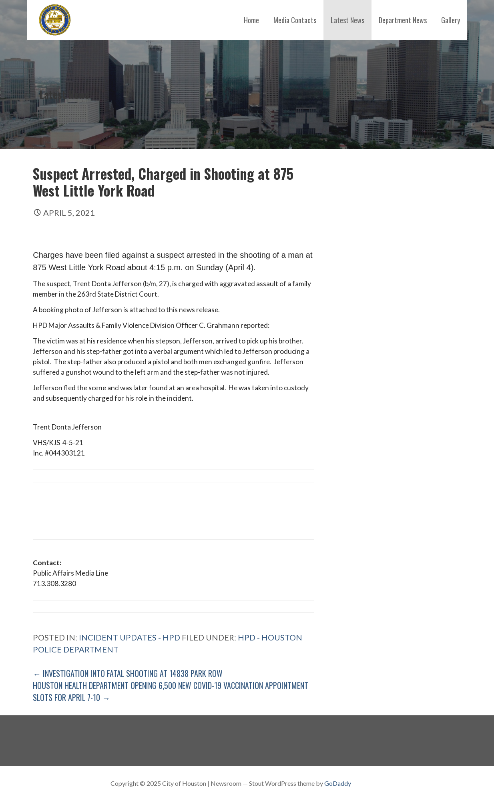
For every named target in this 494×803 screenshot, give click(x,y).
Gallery (450, 20)
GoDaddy (337, 783)
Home (251, 20)
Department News (403, 20)
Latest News (347, 20)
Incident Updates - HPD (129, 637)
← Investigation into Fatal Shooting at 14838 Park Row (128, 673)
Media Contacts (294, 20)
